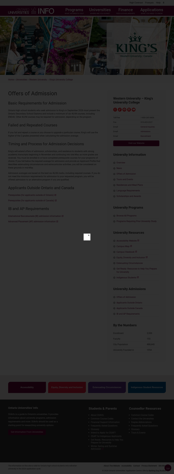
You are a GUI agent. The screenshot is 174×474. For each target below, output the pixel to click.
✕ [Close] (89, 235)
